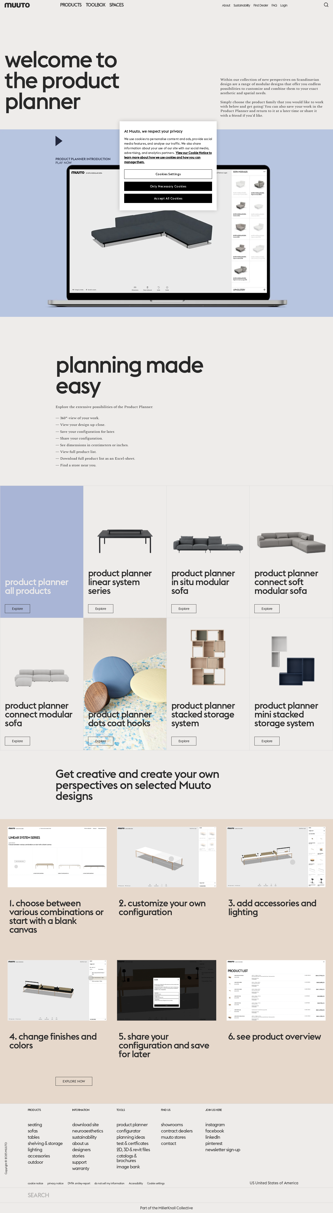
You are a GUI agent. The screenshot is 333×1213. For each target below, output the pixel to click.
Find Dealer (260, 5)
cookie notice (35, 1183)
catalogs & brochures (126, 1158)
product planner (132, 1124)
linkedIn (212, 1137)
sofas (32, 1131)
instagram (215, 1124)
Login (283, 5)
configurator (128, 1131)
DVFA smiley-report (79, 1183)
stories (78, 1156)
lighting (35, 1149)
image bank (128, 1166)
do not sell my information (109, 1183)
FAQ (274, 5)
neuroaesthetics (87, 1131)
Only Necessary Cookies (168, 186)
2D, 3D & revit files (133, 1149)
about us (80, 1143)
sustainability (84, 1137)
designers (81, 1149)
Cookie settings (156, 1183)
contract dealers (176, 1131)
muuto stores (173, 1137)
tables (33, 1137)
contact (168, 1143)
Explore (17, 609)
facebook (214, 1131)
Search (38, 1195)
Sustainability (242, 5)
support (79, 1162)
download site (85, 1124)
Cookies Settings (168, 174)
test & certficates (132, 1143)
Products (70, 4)
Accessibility (136, 1183)
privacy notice (55, 1183)
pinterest (213, 1143)
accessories (39, 1156)
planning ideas (131, 1137)
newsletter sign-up (222, 1149)
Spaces (116, 4)
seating (35, 1124)
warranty (80, 1168)
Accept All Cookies (168, 198)
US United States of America (274, 1183)
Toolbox (95, 4)
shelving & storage (45, 1143)
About (226, 5)
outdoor (35, 1162)
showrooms (172, 1124)
